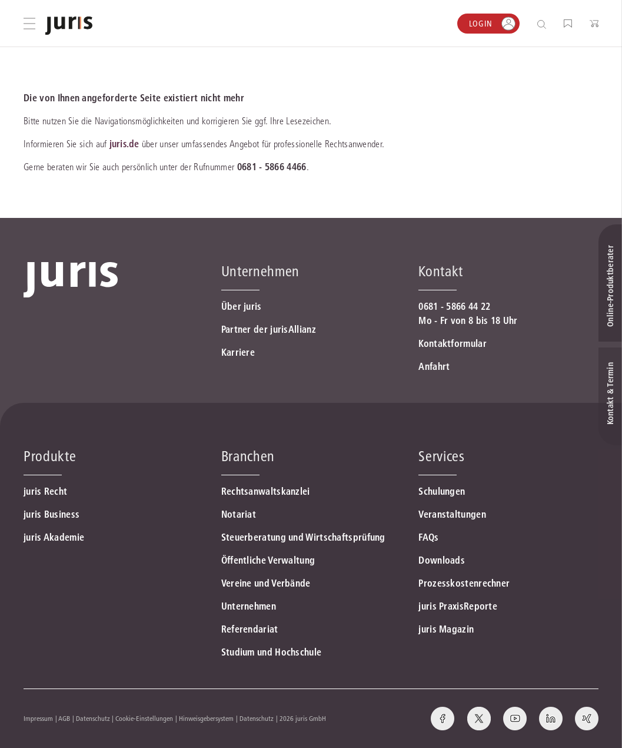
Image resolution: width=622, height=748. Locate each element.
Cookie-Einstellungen (144, 718)
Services (441, 456)
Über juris (241, 306)
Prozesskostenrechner (464, 583)
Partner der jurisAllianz (268, 329)
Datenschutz (93, 718)
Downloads (441, 560)
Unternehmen (248, 606)
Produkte (50, 456)
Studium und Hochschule (271, 652)
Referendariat (249, 629)
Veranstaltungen (452, 514)
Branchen (248, 456)
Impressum (38, 718)
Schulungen (441, 491)
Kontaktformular (452, 343)
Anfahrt (434, 366)
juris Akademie (54, 537)
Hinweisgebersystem (206, 718)
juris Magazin (446, 629)
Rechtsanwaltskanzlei (265, 491)
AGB (64, 718)
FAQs (428, 537)
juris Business (51, 514)
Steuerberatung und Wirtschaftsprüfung (303, 537)
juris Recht (45, 491)
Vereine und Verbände (266, 583)
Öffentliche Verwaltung (268, 560)
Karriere (238, 352)
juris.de (124, 144)
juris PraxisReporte (457, 606)
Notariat (238, 514)
